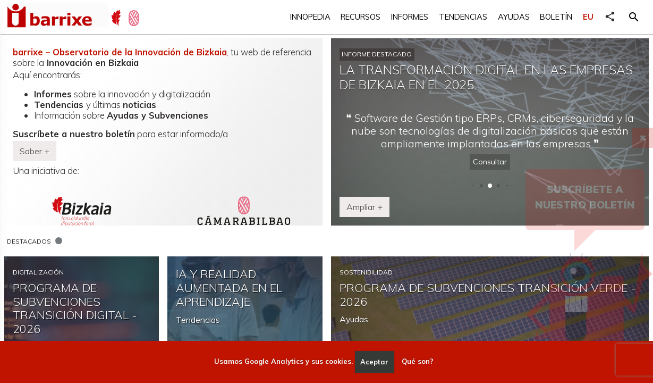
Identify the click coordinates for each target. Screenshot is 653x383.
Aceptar (374, 361)
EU (588, 17)
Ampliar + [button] (364, 207)
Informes (409, 17)
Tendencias (463, 17)
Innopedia (310, 17)
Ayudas (514, 17)
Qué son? (418, 361)
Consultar (490, 161)
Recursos (360, 17)
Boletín (556, 17)
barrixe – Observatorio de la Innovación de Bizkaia (120, 51)
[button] (634, 17)
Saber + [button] (34, 151)
